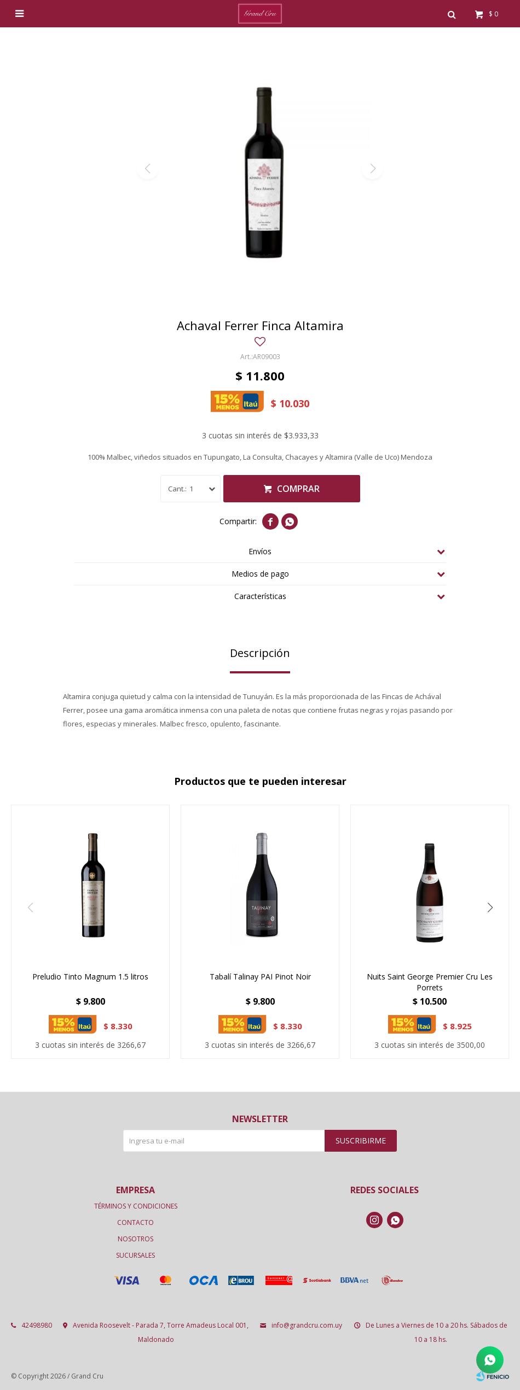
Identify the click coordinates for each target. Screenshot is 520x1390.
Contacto (135, 1222)
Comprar (298, 489)
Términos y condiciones (135, 1206)
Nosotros (135, 1239)
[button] (490, 908)
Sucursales (135, 1255)
